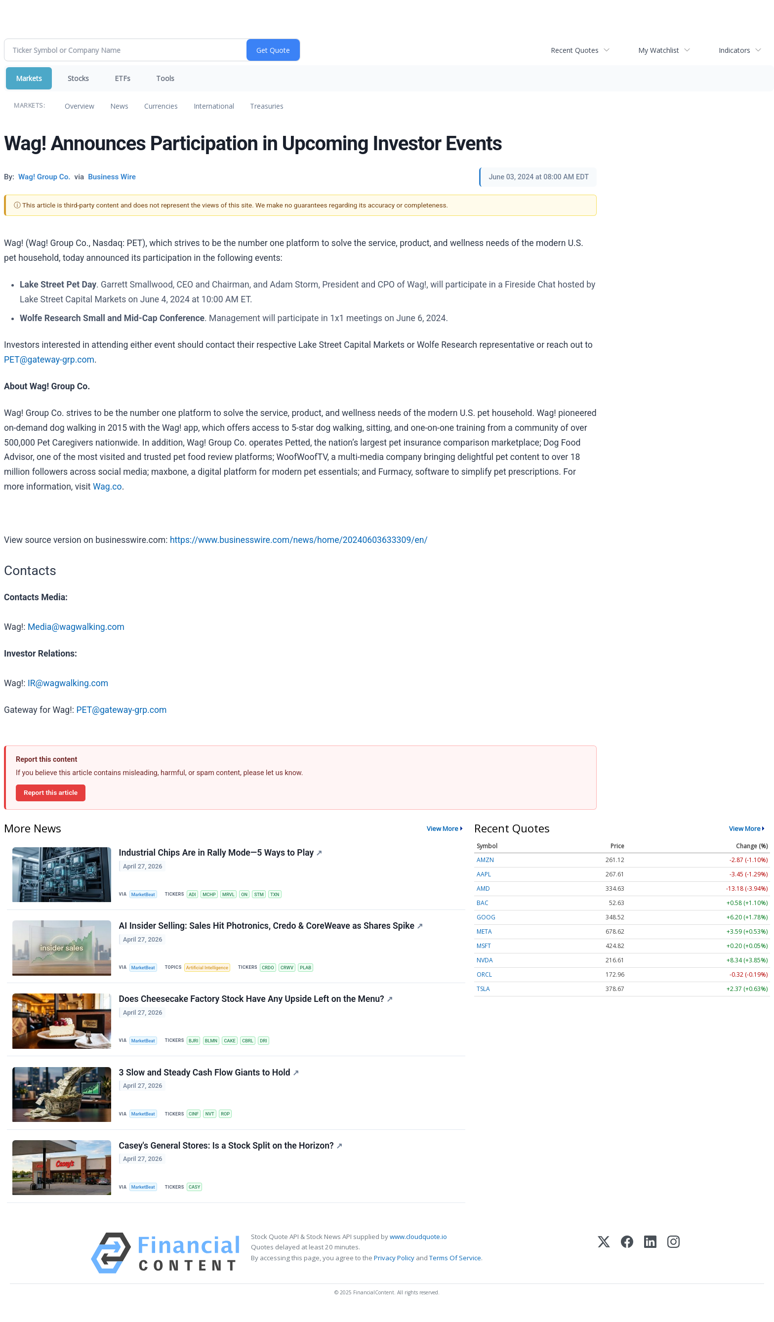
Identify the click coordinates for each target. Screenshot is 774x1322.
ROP (230, 1120)
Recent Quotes (575, 50)
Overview (79, 106)
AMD (483, 888)
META (484, 931)
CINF (196, 1120)
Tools (165, 78)
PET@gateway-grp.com (49, 360)
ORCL (484, 974)
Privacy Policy (394, 1267)
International (214, 106)
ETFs (122, 78)
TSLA (483, 989)
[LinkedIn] (650, 1263)
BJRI (196, 1045)
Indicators (734, 50)
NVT (213, 1120)
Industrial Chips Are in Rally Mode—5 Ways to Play (221, 854)
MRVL (233, 894)
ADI (195, 894)
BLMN (214, 1045)
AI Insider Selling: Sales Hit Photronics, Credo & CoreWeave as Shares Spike (271, 929)
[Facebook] (627, 1263)
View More (442, 828)
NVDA (485, 960)
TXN (282, 894)
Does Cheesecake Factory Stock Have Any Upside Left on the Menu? (256, 1004)
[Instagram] (673, 1263)
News (119, 106)
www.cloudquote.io (418, 1246)
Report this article (51, 792)
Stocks (78, 78)
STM (266, 894)
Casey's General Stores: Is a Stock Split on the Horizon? (231, 1154)
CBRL (254, 1045)
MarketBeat (144, 894)
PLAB (313, 970)
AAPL (484, 874)
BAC (483, 903)
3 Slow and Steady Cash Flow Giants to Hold (209, 1079)
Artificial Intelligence (210, 970)
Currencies (161, 106)
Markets (29, 78)
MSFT (484, 946)
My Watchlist (658, 50)
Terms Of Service (455, 1267)
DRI (271, 1045)
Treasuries (267, 106)
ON (250, 894)
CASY (197, 1195)
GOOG (486, 917)
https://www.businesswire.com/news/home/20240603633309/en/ (299, 540)
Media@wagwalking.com (76, 627)
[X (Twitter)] (604, 1263)
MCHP (213, 894)
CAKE (235, 1045)
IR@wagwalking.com (68, 683)
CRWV (293, 970)
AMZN (485, 860)
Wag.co (107, 487)
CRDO (273, 970)
